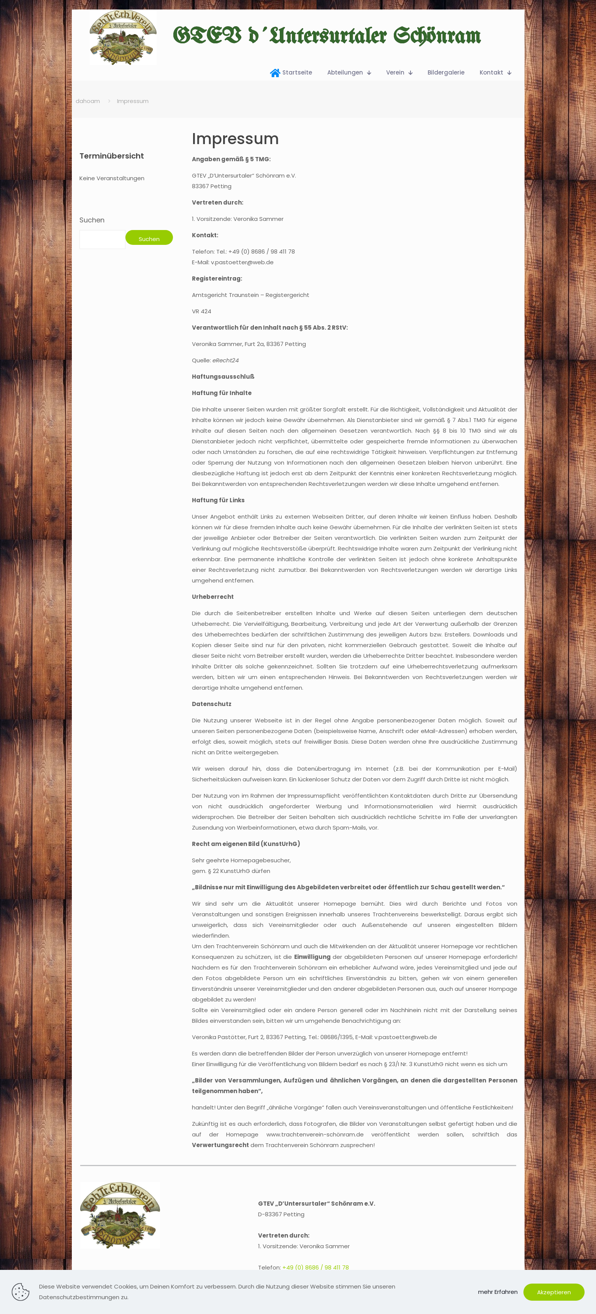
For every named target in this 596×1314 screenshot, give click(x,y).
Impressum (133, 101)
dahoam (88, 101)
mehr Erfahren (498, 1292)
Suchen (92, 220)
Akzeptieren (554, 1292)
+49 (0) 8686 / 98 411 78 (315, 1267)
